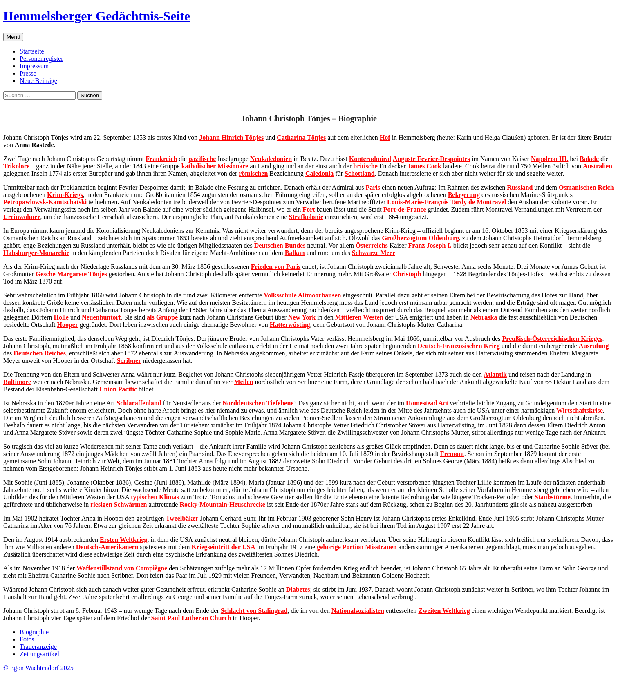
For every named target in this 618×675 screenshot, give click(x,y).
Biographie (34, 631)
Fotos (27, 639)
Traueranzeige (38, 646)
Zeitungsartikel (39, 653)
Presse (28, 73)
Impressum (34, 66)
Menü (13, 37)
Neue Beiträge (38, 80)
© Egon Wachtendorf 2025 (38, 667)
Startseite (32, 51)
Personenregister (41, 58)
